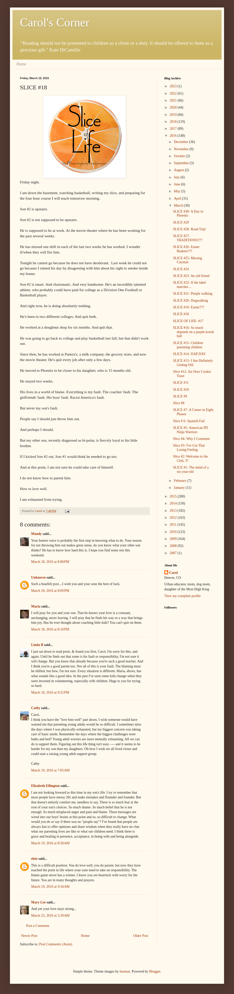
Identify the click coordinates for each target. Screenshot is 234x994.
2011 (173, 524)
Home (21, 64)
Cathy (35, 708)
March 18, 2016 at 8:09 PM (50, 591)
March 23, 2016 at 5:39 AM (50, 915)
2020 (174, 107)
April (178, 198)
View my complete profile (182, 596)
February (180, 481)
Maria (35, 606)
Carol (173, 573)
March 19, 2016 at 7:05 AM (50, 770)
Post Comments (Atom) (55, 944)
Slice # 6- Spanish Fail (189, 421)
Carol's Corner (54, 22)
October (180, 156)
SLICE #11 (181, 382)
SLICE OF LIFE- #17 (188, 321)
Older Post (140, 936)
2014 (174, 503)
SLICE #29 (181, 222)
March (179, 205)
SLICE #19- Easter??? (188, 307)
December (181, 142)
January (179, 488)
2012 (174, 517)
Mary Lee (38, 902)
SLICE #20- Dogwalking (190, 300)
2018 (174, 122)
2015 (174, 496)
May (177, 191)
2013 (174, 510)
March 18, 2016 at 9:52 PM (50, 692)
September (181, 163)
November (181, 149)
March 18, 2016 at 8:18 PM (50, 629)
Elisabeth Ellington (45, 786)
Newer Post (29, 936)
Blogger (154, 971)
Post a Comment (37, 926)
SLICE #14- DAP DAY (189, 354)
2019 (174, 115)
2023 (174, 86)
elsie (34, 859)
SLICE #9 (180, 396)
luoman (124, 971)
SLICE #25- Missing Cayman (187, 260)
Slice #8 (178, 403)
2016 (174, 135)
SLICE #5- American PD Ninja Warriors (190, 430)
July (177, 177)
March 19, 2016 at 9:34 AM (50, 886)
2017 (174, 128)
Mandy (36, 534)
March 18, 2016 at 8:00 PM (50, 562)
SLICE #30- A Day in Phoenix (188, 214)
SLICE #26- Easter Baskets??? (186, 249)
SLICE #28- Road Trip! (189, 229)
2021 (174, 100)
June (177, 184)
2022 (174, 93)
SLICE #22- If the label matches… (189, 285)
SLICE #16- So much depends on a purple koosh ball (193, 332)
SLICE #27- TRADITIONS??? (187, 238)
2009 (174, 539)
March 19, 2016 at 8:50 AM (50, 843)
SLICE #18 (181, 314)
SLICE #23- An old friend (191, 276)
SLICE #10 (181, 389)
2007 (174, 553)
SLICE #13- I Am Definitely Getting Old (193, 363)
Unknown (38, 577)
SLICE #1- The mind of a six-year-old (191, 470)
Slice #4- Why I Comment (191, 439)
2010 (174, 532)
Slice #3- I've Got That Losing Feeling (189, 448)
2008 (174, 546)
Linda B (37, 645)
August (179, 170)
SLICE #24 (181, 269)
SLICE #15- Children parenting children (188, 345)
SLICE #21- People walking (192, 293)
